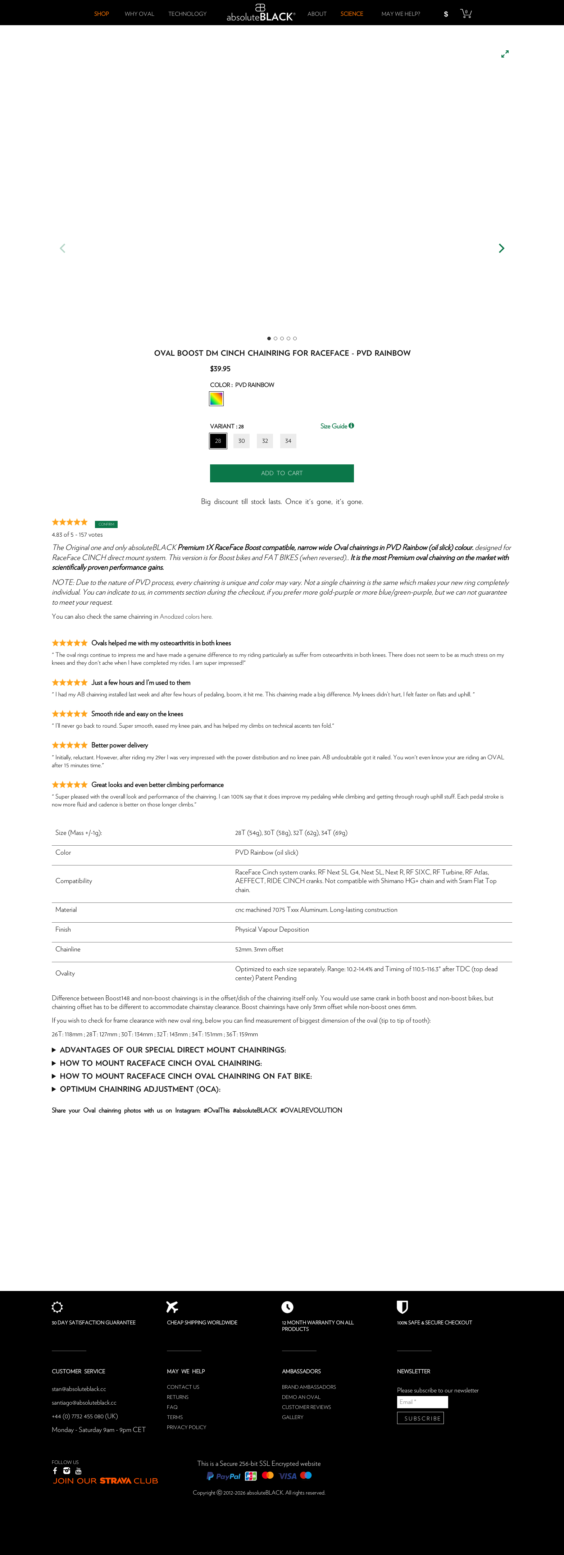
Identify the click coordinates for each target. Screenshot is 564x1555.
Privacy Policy (186, 1427)
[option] (282, 191)
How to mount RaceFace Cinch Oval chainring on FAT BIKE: (186, 1075)
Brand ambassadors (309, 1387)
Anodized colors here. (188, 616)
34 (288, 440)
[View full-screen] (505, 54)
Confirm (106, 524)
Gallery (293, 1417)
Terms (175, 1417)
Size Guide (337, 426)
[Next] (501, 248)
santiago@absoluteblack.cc (87, 1402)
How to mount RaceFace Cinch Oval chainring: (161, 1062)
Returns (177, 1397)
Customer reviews (306, 1407)
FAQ (172, 1407)
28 (218, 440)
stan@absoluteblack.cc (81, 1389)
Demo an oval (301, 1397)
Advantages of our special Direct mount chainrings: (173, 1049)
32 (265, 440)
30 (241, 440)
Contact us (183, 1387)
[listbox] (282, 191)
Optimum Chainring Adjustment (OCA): (140, 1088)
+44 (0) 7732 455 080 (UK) (86, 1416)
